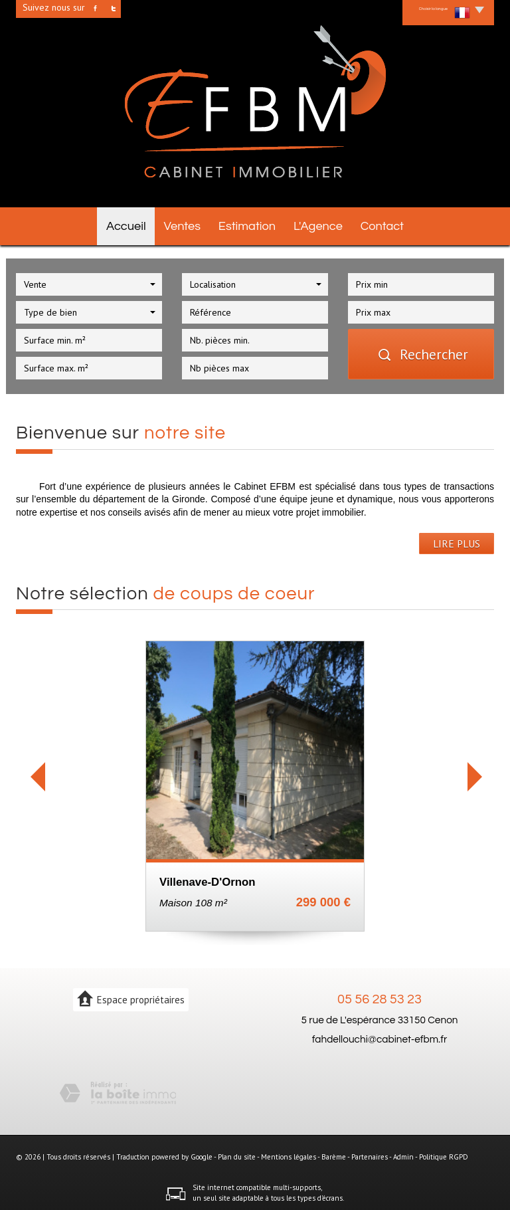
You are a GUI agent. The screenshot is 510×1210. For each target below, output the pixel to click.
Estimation (249, 224)
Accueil (119, 224)
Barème (333, 1153)
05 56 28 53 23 (379, 995)
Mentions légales (288, 1153)
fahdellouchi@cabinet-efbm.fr (380, 1034)
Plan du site (237, 1153)
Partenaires (369, 1153)
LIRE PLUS (456, 539)
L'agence (322, 224)
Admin (403, 1153)
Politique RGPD (443, 1153)
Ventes (181, 224)
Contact (389, 224)
